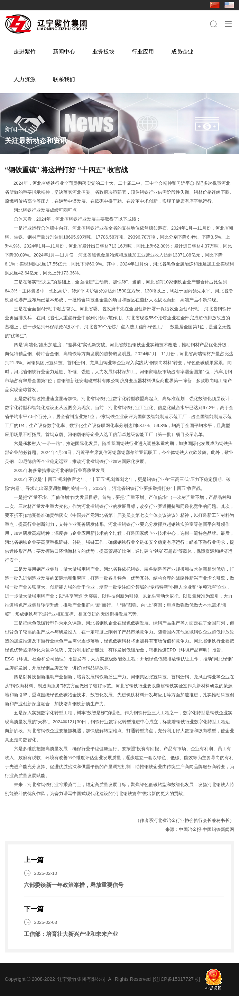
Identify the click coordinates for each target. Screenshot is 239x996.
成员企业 (182, 52)
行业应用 (143, 52)
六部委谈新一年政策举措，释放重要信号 (73, 885)
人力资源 (24, 79)
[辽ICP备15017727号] (176, 979)
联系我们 (64, 79)
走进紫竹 (24, 52)
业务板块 (103, 52)
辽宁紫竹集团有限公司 (81, 979)
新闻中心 (64, 52)
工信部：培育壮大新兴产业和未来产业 (71, 934)
